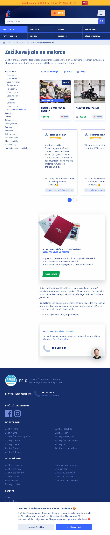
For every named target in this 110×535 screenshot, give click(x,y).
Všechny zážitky (92, 36)
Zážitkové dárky (11, 137)
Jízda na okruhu (13, 78)
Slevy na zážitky (11, 141)
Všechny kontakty (50, 395)
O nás (7, 497)
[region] (72, 165)
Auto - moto (8, 29)
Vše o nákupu (11, 501)
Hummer (10, 99)
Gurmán (33, 36)
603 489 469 (58, 348)
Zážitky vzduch (10, 36)
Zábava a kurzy (92, 29)
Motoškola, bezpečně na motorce (59, 190)
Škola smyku (12, 85)
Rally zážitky (12, 89)
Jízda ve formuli (13, 82)
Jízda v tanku (12, 92)
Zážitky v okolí (11, 134)
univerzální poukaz (60, 339)
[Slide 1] (70, 200)
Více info (72, 519)
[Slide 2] (75, 200)
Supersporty (12, 75)
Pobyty (61, 29)
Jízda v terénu (12, 96)
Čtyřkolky (11, 103)
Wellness (62, 36)
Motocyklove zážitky (16, 110)
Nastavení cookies (36, 527)
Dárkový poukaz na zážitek (16, 148)
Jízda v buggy (12, 106)
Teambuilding (10, 144)
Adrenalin (34, 29)
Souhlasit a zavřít (74, 527)
